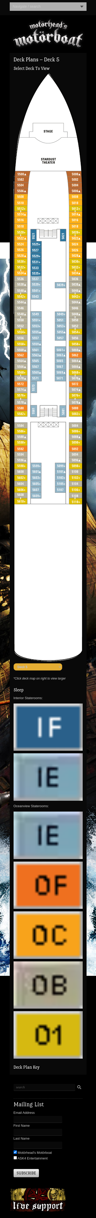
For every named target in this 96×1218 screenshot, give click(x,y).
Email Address (24, 1113)
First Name (22, 1125)
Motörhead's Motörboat (34, 1153)
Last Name (22, 1138)
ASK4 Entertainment (32, 1158)
